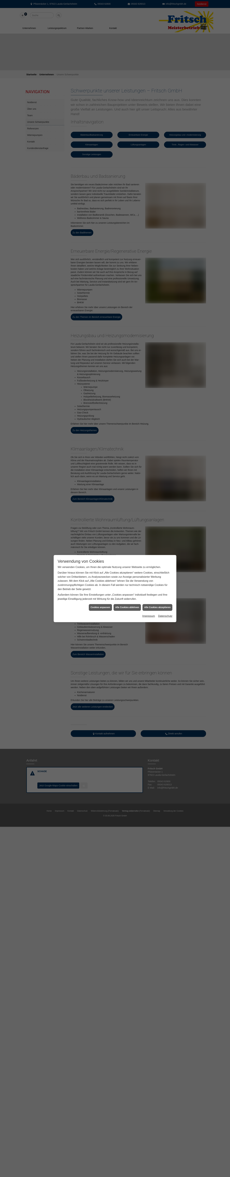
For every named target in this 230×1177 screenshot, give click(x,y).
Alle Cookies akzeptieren (157, 90)
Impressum (148, 98)
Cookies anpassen (100, 90)
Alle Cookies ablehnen (127, 90)
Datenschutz (165, 98)
